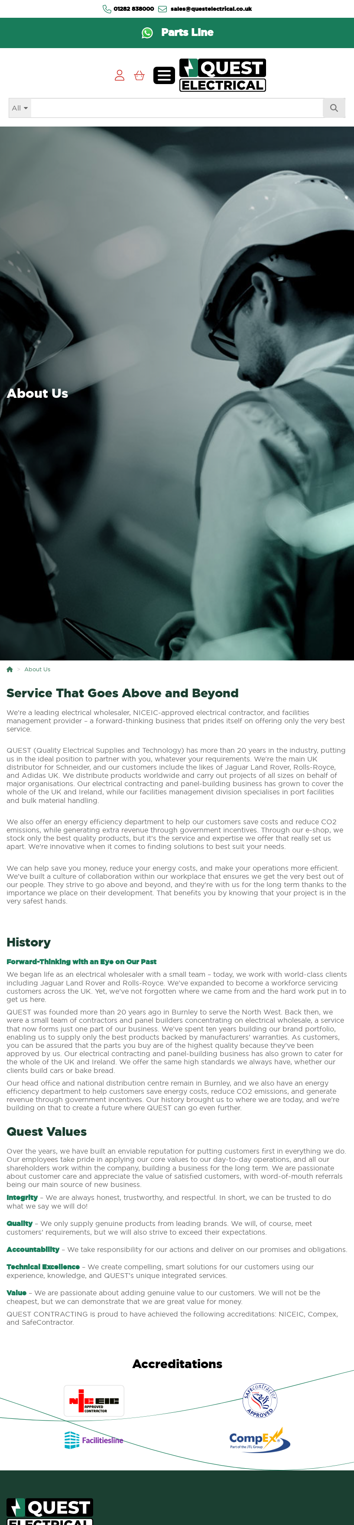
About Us (37, 669)
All (16, 108)
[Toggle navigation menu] (164, 75)
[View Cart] (139, 75)
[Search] (177, 108)
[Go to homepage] (222, 75)
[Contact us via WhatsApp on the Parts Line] (177, 33)
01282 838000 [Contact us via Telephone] (128, 9)
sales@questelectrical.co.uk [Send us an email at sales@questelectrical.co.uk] (205, 9)
